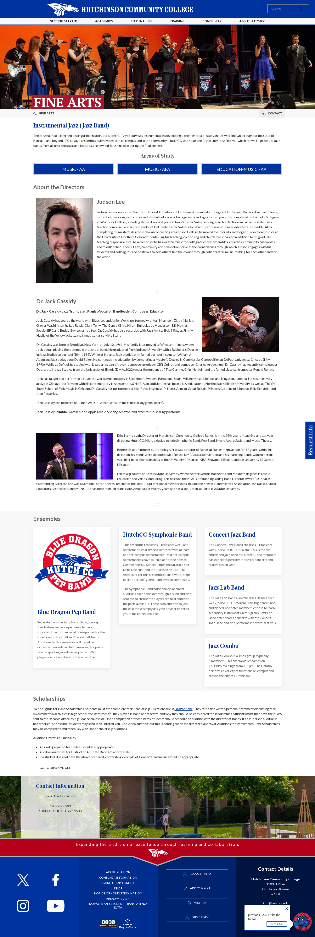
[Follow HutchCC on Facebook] (55, 880)
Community (211, 21)
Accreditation (118, 872)
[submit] (300, 8)
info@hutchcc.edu (275, 903)
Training (177, 21)
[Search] (288, 8)
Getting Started (63, 21)
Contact (272, 113)
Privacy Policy (118, 899)
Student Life (141, 21)
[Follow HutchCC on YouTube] (55, 906)
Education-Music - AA (241, 169)
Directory (197, 917)
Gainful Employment (118, 883)
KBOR (118, 888)
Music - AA (73, 169)
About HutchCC (252, 21)
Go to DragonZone (55, 767)
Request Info (310, 440)
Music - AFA (157, 169)
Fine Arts (44, 113)
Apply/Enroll (197, 888)
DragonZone (184, 709)
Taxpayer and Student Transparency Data (118, 905)
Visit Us (196, 903)
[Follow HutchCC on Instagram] (23, 906)
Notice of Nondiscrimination (118, 893)
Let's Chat (277, 924)
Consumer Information (118, 877)
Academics (104, 21)
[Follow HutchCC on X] (23, 880)
